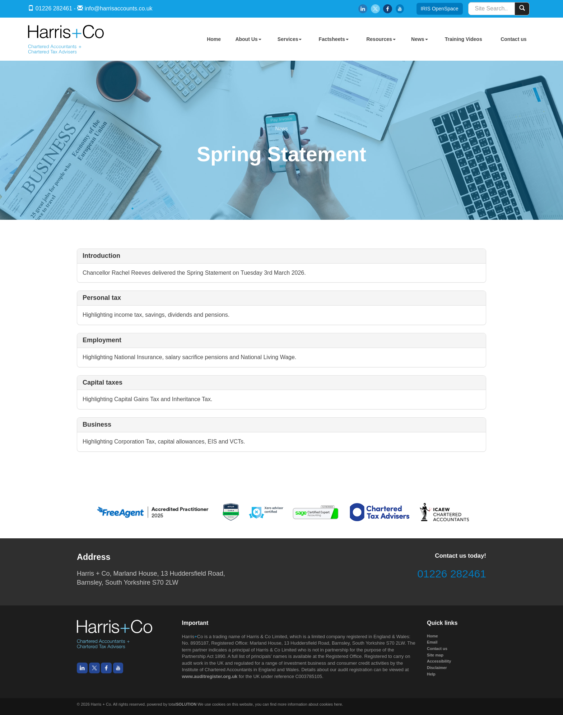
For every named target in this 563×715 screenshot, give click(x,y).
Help (431, 674)
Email (432, 642)
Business (97, 424)
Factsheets (334, 39)
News (419, 39)
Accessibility (439, 661)
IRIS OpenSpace (440, 8)
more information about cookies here (310, 704)
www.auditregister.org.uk (210, 676)
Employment (102, 340)
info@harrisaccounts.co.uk (119, 8)
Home (214, 39)
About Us (248, 39)
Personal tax (102, 297)
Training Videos (463, 39)
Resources (381, 39)
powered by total (171, 704)
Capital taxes (102, 382)
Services (290, 39)
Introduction (101, 255)
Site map (435, 655)
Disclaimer (437, 667)
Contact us (513, 39)
